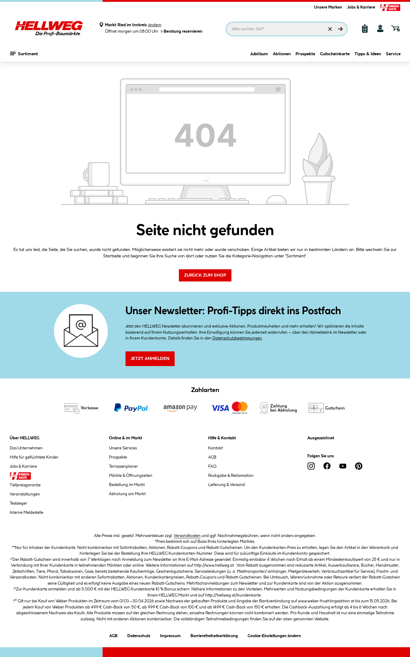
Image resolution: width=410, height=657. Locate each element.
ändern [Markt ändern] (154, 25)
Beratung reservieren (181, 31)
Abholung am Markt (127, 494)
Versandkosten (187, 536)
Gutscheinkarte (335, 54)
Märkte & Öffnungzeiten (130, 475)
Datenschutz (138, 635)
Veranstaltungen (25, 494)
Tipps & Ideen (367, 54)
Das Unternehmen (26, 448)
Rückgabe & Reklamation (231, 475)
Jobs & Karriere (361, 7)
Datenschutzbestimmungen (237, 338)
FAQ (212, 466)
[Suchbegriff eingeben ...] (287, 29)
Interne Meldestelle (26, 512)
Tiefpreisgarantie (25, 485)
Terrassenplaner (123, 466)
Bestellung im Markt (127, 485)
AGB (212, 457)
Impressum (170, 635)
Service (393, 54)
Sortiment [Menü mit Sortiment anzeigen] (24, 53)
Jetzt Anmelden (150, 359)
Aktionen (282, 54)
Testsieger (18, 503)
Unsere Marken (328, 7)
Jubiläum (259, 54)
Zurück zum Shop (205, 275)
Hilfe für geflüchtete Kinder (34, 457)
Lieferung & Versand (226, 485)
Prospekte (305, 54)
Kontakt (215, 448)
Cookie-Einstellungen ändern (274, 635)
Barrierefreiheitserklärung (214, 635)
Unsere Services (123, 448)
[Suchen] (340, 29)
